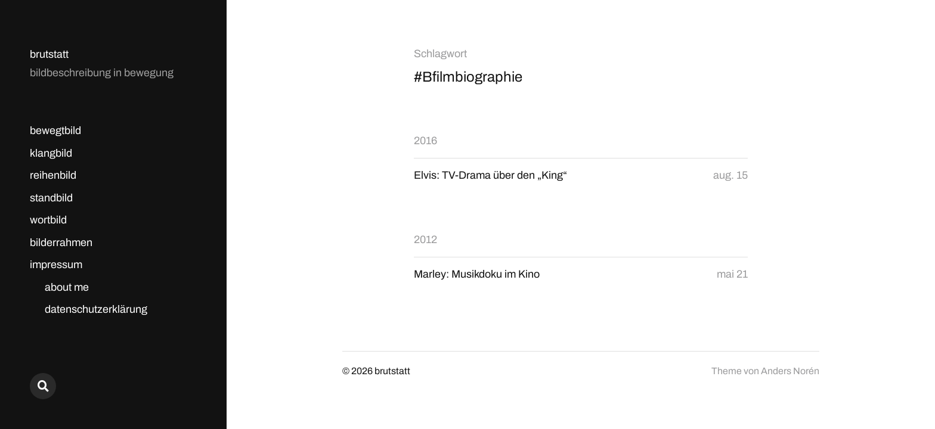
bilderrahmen (61, 242)
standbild (51, 198)
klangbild (51, 153)
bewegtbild (55, 130)
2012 (425, 239)
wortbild (48, 220)
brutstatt (49, 54)
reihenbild (53, 175)
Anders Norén (790, 371)
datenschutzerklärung (96, 309)
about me (67, 287)
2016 (425, 141)
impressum (56, 265)
